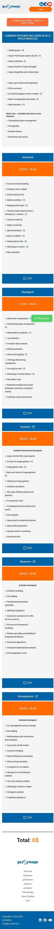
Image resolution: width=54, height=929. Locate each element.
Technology (27, 892)
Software (27, 875)
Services (28, 871)
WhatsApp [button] (42, 318)
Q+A (28, 900)
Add (28, 278)
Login (40, 9)
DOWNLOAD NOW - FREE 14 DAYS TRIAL (28, 21)
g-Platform (28, 879)
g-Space (28, 884)
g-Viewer (28, 888)
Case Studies (27, 896)
